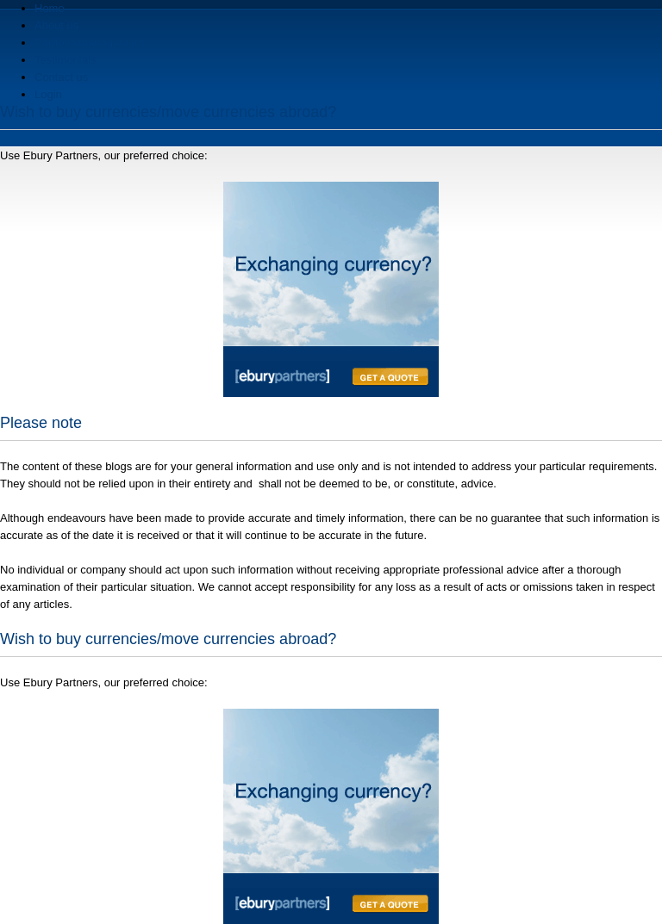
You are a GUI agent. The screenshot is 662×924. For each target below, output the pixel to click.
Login (48, 94)
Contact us (61, 77)
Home (49, 8)
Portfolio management (89, 42)
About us (56, 25)
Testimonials (65, 59)
